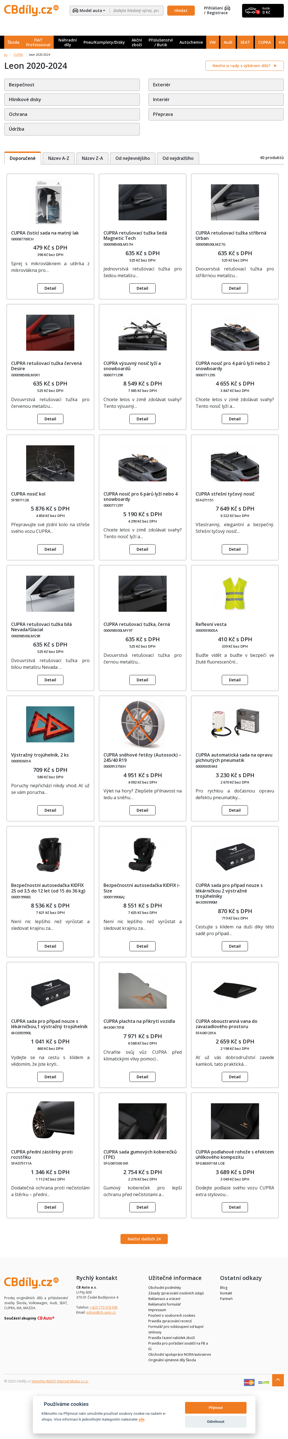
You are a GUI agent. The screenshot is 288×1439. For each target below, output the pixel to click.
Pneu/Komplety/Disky (104, 42)
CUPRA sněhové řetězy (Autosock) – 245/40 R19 (142, 757)
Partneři (226, 1298)
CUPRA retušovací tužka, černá (137, 624)
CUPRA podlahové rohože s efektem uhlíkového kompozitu (235, 1154)
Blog (223, 1287)
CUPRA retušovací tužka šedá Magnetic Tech (135, 235)
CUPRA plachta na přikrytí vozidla (139, 1021)
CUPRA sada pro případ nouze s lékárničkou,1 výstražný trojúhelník (49, 1024)
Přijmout (216, 1408)
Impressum (157, 1310)
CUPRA (264, 42)
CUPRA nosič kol (28, 494)
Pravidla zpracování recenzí (170, 1321)
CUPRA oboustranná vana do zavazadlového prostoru (226, 1024)
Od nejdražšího (183, 158)
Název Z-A (94, 158)
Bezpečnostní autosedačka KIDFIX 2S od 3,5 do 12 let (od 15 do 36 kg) (48, 888)
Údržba (16, 129)
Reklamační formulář (164, 1304)
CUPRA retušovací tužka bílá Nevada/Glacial (41, 627)
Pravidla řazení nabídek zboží (171, 1337)
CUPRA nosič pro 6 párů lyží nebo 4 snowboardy (141, 496)
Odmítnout (215, 1422)
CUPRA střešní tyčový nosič (225, 494)
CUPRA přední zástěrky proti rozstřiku (42, 1154)
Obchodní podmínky (164, 1287)
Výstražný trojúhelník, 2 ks (40, 755)
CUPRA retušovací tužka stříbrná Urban (231, 235)
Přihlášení (217, 8)
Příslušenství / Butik (161, 42)
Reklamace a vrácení (164, 1298)
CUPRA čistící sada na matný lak (45, 233)
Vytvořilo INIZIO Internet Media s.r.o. (59, 1381)
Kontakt (226, 1293)
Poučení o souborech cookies (171, 1315)
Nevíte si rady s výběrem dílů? (242, 65)
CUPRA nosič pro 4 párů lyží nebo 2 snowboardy (233, 366)
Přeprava (163, 114)
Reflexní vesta (211, 624)
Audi (228, 42)
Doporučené (23, 158)
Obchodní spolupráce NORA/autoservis (179, 1354)
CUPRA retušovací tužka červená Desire (46, 366)
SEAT (245, 42)
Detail (50, 288)
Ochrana (18, 114)
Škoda (13, 42)
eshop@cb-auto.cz (101, 1312)
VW (213, 42)
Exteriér (162, 85)
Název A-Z (60, 158)
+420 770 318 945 (104, 1307)
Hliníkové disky (25, 99)
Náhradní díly (67, 42)
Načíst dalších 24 (144, 1239)
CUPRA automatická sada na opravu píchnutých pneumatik (234, 757)
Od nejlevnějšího (136, 158)
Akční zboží (137, 42)
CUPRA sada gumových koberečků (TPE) (140, 1154)
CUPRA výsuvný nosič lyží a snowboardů (132, 366)
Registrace (217, 13)
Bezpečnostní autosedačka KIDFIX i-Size (142, 888)
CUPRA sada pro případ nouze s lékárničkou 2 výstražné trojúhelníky (229, 890)
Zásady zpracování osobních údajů (176, 1293)
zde (141, 1419)
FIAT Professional (38, 42)
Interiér (161, 99)
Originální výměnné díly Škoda (172, 1360)
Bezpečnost (22, 85)
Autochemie (191, 42)
